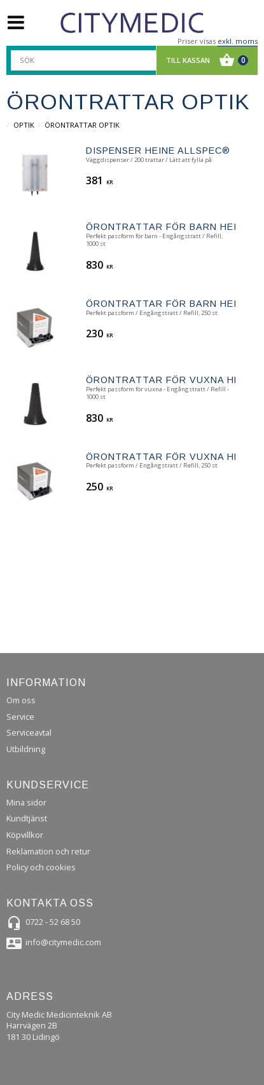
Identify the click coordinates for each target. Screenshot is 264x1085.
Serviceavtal (29, 732)
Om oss (21, 700)
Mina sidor (26, 802)
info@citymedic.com (63, 942)
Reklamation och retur (48, 851)
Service (20, 716)
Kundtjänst (26, 818)
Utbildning (25, 749)
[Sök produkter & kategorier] (90, 60)
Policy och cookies (41, 867)
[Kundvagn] (204, 60)
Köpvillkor (24, 834)
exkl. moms (238, 41)
